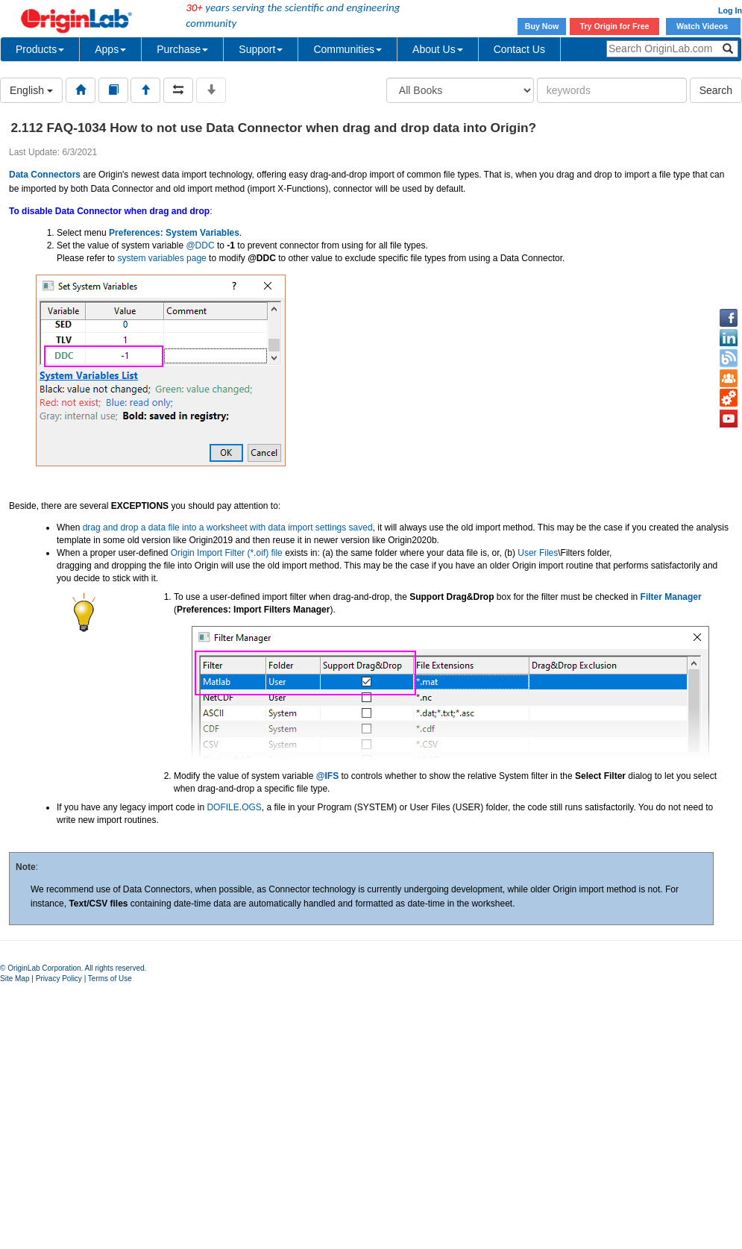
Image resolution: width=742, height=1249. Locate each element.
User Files (538, 553)
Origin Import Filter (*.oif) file (227, 553)
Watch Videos (703, 26)
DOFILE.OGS (234, 807)
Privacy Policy (59, 978)
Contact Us (519, 49)
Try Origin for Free (615, 26)
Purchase (182, 49)
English (31, 90)
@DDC (200, 245)
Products (40, 49)
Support (261, 49)
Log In (730, 10)
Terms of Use (110, 978)
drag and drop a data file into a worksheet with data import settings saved (228, 527)
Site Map (14, 978)
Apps (110, 49)
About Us (437, 49)
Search (715, 90)
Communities (347, 49)
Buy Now (542, 26)
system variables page (161, 258)
